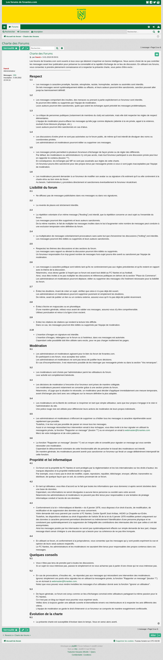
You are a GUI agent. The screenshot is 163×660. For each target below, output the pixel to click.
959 (14, 75)
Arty (75, 649)
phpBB (74, 646)
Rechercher (10, 32)
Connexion (24, 32)
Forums (15, 27)
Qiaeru (93, 652)
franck (6, 68)
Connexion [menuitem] (154, 27)
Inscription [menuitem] (159, 27)
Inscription (38, 32)
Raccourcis (5, 27)
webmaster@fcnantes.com (137, 430)
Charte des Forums (15, 43)
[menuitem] (148, 26)
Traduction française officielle (78, 652)
